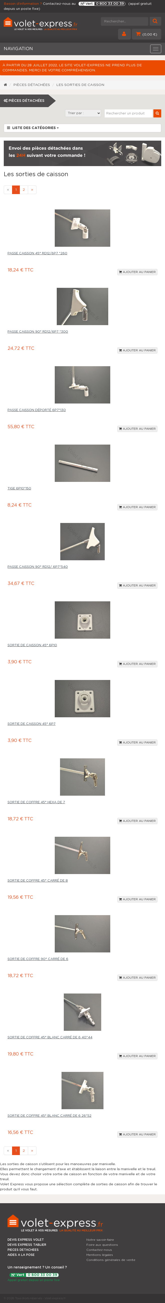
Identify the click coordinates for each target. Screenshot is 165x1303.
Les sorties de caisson (80, 85)
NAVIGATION (18, 49)
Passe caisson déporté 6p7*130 (37, 410)
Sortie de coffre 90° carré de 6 (38, 959)
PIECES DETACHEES (23, 1249)
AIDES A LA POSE (21, 1254)
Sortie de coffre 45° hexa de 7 (36, 802)
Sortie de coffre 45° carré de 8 (38, 880)
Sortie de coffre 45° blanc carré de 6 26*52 (49, 1116)
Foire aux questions (102, 1244)
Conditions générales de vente (110, 1259)
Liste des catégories (33, 128)
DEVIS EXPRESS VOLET (26, 1239)
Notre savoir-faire (100, 1239)
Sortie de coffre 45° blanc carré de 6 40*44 (50, 1037)
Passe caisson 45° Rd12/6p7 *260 (37, 253)
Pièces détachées (31, 85)
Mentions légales (99, 1254)
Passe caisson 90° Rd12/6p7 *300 (38, 331)
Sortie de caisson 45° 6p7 (32, 724)
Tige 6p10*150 (19, 488)
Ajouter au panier (137, 271)
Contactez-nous (99, 1249)
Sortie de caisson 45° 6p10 (32, 645)
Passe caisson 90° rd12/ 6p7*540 (38, 567)
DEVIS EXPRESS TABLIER (27, 1244)
